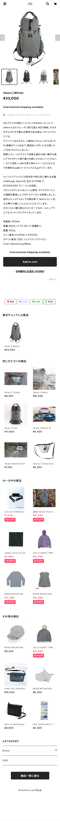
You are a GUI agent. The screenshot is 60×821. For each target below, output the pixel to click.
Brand (6, 750)
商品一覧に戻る (30, 775)
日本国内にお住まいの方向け (30, 271)
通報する (53, 279)
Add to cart (30, 261)
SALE (5, 760)
